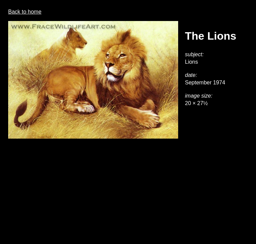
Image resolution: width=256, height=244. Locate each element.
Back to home (24, 12)
